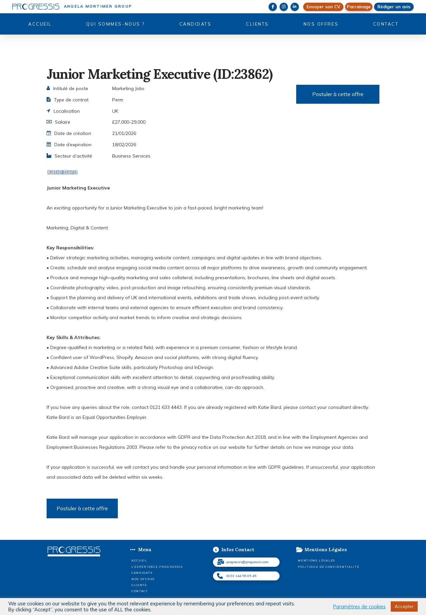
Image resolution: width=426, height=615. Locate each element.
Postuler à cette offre (337, 94)
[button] (358, 7)
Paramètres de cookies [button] (359, 607)
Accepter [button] (404, 606)
